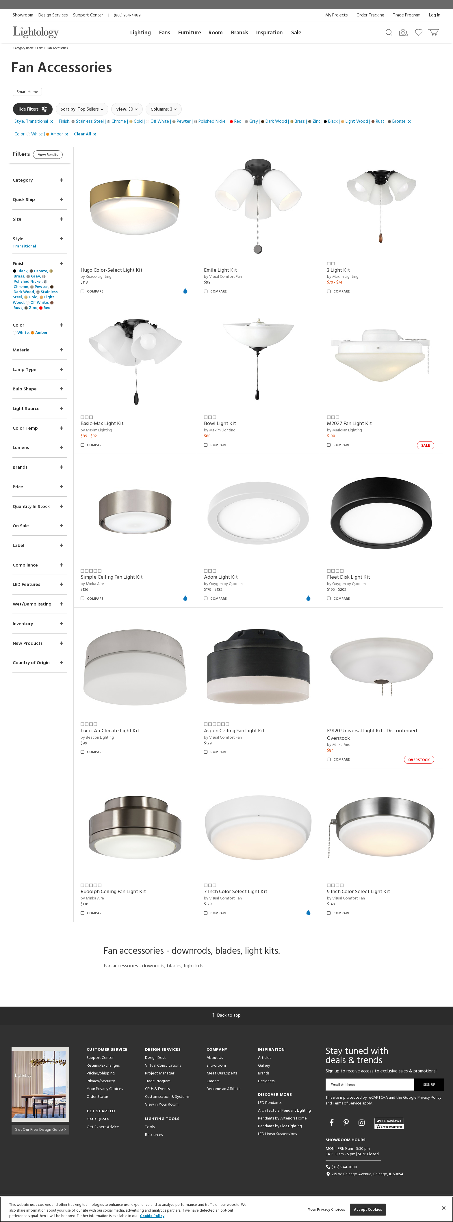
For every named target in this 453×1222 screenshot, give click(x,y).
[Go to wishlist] (420, 32)
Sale (296, 33)
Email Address (343, 1086)
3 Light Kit (342, 271)
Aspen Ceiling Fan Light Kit (241, 732)
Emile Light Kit (227, 271)
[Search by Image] (404, 33)
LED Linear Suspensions (277, 1135)
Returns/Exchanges (103, 1066)
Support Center (88, 15)
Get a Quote (98, 1120)
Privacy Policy (429, 1099)
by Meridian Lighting (348, 432)
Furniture (189, 33)
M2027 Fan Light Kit (353, 425)
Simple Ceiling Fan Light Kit (123, 579)
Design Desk (155, 1059)
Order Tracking (370, 15)
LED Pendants (269, 1104)
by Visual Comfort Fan (230, 278)
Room (216, 33)
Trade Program (406, 15)
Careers (213, 1082)
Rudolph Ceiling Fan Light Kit (124, 893)
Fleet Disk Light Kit (352, 579)
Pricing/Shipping (101, 1074)
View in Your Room (162, 1105)
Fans (164, 33)
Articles (264, 1059)
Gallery (264, 1066)
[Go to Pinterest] (346, 1125)
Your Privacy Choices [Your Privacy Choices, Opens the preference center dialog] (326, 1209)
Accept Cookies (368, 1209)
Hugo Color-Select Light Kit (123, 271)
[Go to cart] (434, 31)
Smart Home (29, 92)
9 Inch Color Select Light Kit (362, 893)
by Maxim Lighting (346, 278)
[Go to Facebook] (332, 1125)
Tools (150, 1128)
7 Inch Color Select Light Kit (243, 893)
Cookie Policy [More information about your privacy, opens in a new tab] (152, 1216)
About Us (215, 1059)
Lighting (140, 33)
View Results (61, 157)
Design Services (53, 15)
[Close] (443, 1207)
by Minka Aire (104, 585)
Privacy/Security (101, 1082)
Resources (154, 1136)
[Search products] (389, 32)
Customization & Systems (167, 1098)
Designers (266, 1082)
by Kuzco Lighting (107, 278)
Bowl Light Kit (227, 425)
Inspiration (269, 33)
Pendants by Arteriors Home (282, 1119)
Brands (239, 33)
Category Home (24, 48)
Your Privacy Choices (105, 1090)
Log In (434, 15)
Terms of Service (347, 1104)
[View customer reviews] (389, 1125)
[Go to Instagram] (362, 1125)
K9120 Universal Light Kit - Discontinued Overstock (376, 736)
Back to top (226, 1016)
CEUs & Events (157, 1090)
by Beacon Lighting (108, 738)
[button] (35, 123)
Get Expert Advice (103, 1128)
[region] (226, 1209)
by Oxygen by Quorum (230, 585)
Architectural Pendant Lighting (284, 1112)
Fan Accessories (57, 48)
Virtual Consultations (163, 1066)
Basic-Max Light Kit (113, 425)
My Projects (336, 15)
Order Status (97, 1098)
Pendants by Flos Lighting (280, 1127)
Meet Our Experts (222, 1074)
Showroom (23, 15)
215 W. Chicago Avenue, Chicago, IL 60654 (364, 1175)
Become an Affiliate (224, 1090)
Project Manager (159, 1074)
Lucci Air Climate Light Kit (121, 732)
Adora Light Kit (228, 579)
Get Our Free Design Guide (40, 1129)
